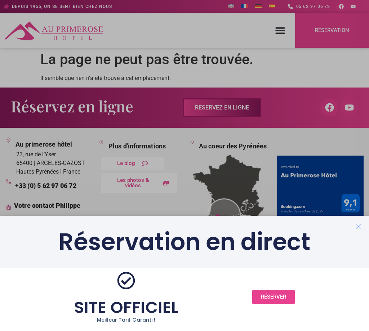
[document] (184, 165)
